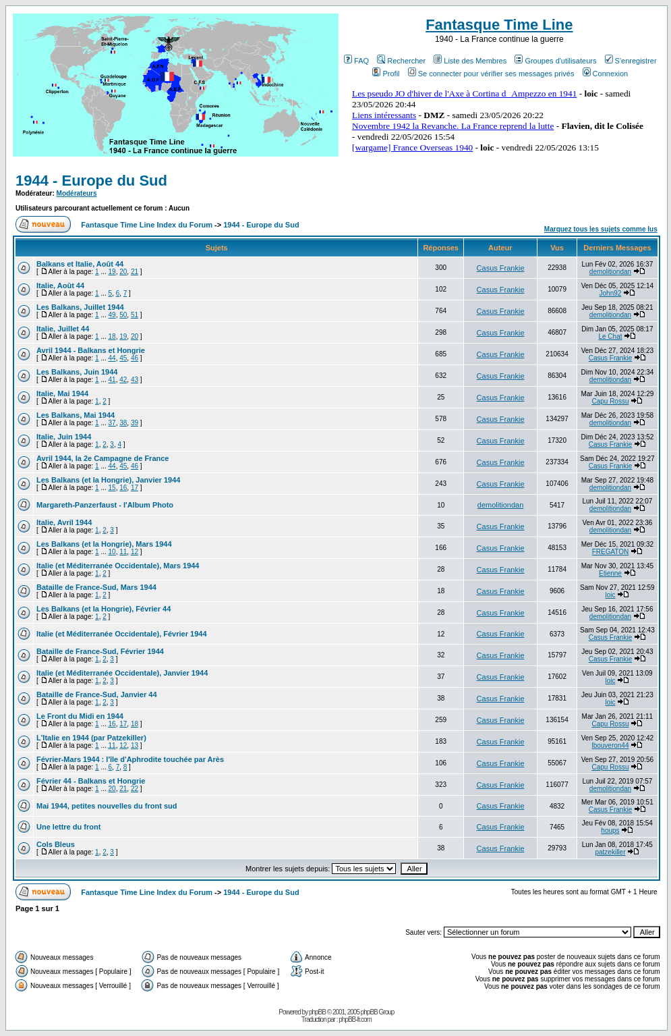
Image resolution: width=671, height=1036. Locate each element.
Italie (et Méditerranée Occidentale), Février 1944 (121, 634)
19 (112, 271)
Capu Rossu (610, 401)
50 (123, 315)
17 (134, 487)
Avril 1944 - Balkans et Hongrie (90, 350)
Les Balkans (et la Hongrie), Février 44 (103, 609)
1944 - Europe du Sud (91, 180)
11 (123, 551)
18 (112, 336)
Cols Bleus (55, 844)
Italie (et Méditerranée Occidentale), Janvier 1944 (122, 673)
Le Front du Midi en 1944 (79, 716)
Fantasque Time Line (499, 24)
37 (112, 423)
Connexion (606, 74)
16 (123, 487)
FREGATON (610, 551)
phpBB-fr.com (355, 1019)
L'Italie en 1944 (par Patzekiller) (91, 738)
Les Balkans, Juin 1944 (76, 372)
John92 (611, 293)
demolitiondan (610, 271)
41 (112, 379)
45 (123, 358)
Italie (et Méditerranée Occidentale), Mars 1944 (118, 566)
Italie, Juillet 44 (62, 329)
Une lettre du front (68, 827)
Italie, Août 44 (60, 285)
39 (134, 423)
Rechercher (401, 61)
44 (112, 358)
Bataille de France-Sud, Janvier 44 (96, 694)
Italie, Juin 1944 (63, 437)
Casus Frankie (501, 268)
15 (112, 487)
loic (610, 595)
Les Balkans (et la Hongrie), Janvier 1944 (108, 480)
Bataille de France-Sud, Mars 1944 (96, 587)
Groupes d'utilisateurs (555, 61)
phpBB (317, 1012)
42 (123, 379)
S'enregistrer (631, 61)
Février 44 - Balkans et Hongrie (90, 781)
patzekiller (610, 852)
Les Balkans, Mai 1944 (75, 415)
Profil (385, 74)
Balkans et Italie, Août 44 (79, 264)
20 (123, 271)
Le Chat (610, 336)
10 (112, 551)
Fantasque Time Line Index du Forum (146, 225)
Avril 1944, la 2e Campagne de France (102, 458)
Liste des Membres (470, 61)
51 (134, 315)
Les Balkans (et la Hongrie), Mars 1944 (104, 544)
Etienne (610, 573)
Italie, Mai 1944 (62, 393)
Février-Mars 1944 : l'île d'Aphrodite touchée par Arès (130, 759)
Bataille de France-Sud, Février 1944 (100, 651)
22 (134, 788)
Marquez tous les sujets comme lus (601, 229)
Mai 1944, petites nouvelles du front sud (106, 806)
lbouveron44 (610, 745)
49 (112, 315)
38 (123, 423)
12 (134, 551)
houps (610, 830)
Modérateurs (77, 193)
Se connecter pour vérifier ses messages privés (491, 74)
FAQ (356, 61)
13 (134, 745)
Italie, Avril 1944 (64, 522)
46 (134, 358)
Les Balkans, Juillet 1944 (80, 307)
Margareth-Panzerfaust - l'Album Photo (104, 505)
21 (134, 271)
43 (134, 379)
